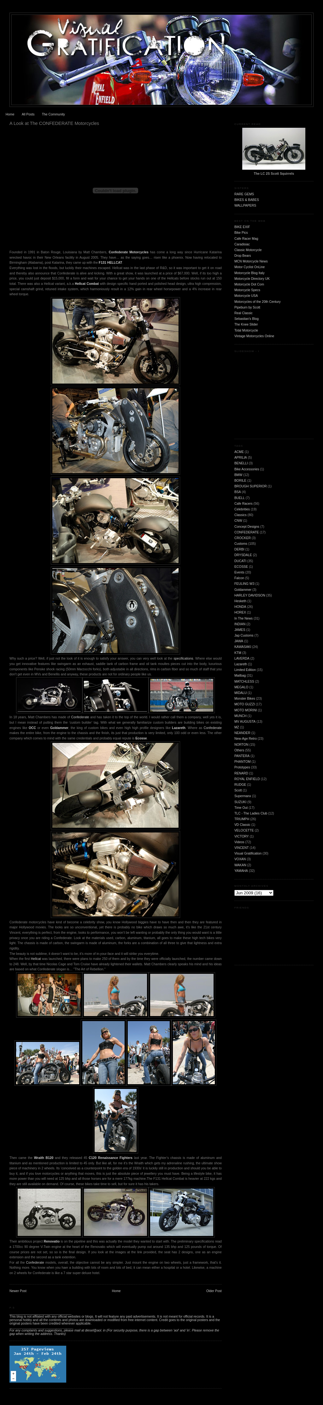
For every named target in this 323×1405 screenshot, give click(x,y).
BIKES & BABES (246, 200)
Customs (240, 543)
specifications (183, 658)
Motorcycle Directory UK (252, 278)
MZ (236, 727)
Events (239, 572)
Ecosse (141, 738)
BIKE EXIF (242, 227)
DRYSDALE (243, 555)
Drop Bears (242, 255)
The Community (53, 114)
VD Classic (242, 824)
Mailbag (240, 675)
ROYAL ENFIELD (247, 779)
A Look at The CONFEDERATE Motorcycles (54, 123)
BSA (237, 492)
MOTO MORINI (245, 710)
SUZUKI (240, 802)
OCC (32, 728)
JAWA (238, 641)
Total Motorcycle (246, 330)
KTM (237, 653)
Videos (239, 842)
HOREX (240, 612)
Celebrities (242, 509)
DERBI (239, 549)
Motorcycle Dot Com (249, 284)
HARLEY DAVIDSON (249, 595)
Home (10, 114)
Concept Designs (246, 526)
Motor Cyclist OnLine (249, 267)
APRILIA (240, 457)
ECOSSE (241, 566)
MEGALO (241, 687)
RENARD (241, 773)
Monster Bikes (244, 698)
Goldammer (59, 728)
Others (239, 750)
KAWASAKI (242, 647)
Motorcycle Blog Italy (249, 273)
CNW (238, 520)
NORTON (241, 744)
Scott (238, 790)
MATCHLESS (244, 681)
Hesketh (240, 601)
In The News (243, 618)
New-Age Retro (245, 738)
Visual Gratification (247, 853)
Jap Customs (244, 635)
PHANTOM (242, 761)
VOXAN (240, 859)
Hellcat (36, 959)
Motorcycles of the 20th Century (257, 301)
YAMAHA (241, 871)
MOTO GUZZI (244, 704)
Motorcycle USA (246, 295)
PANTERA (242, 756)
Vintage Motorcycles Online (254, 336)
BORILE (240, 480)
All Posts (28, 114)
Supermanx (242, 796)
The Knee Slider (246, 324)
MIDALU (240, 693)
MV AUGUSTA (244, 721)
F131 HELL (107, 262)
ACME (239, 452)
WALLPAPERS (245, 205)
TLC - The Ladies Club (250, 813)
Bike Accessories (246, 469)
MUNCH (240, 716)
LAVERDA (242, 658)
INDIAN (239, 624)
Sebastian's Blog (246, 318)
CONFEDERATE (246, 532)
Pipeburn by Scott (247, 307)
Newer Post (17, 1291)
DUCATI (240, 561)
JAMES (239, 630)
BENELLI (241, 463)
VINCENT (241, 847)
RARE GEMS (244, 194)
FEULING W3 (244, 583)
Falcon (239, 578)
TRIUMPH (241, 819)
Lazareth (178, 728)
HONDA (240, 606)
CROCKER (242, 538)
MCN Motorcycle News (251, 261)
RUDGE (240, 784)
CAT (119, 262)
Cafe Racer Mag (246, 238)
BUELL (239, 498)
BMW (238, 475)
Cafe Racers (243, 503)
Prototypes (242, 767)
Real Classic (243, 313)
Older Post (214, 1291)
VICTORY (241, 836)
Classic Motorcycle (248, 250)
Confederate (80, 717)
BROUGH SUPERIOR (250, 486)
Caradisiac (242, 244)
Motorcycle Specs (247, 290)
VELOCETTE (244, 830)
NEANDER (242, 733)
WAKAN (240, 865)
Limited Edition (245, 670)
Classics (240, 515)
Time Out (241, 807)
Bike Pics (241, 232)
